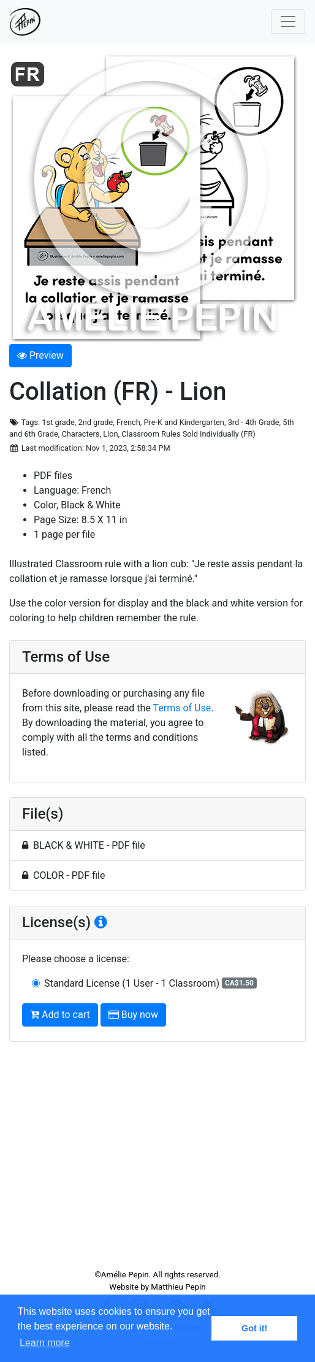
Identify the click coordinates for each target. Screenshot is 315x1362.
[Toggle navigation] (288, 21)
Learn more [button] (45, 1342)
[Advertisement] (157, 1160)
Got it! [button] (254, 1328)
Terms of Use (182, 708)
